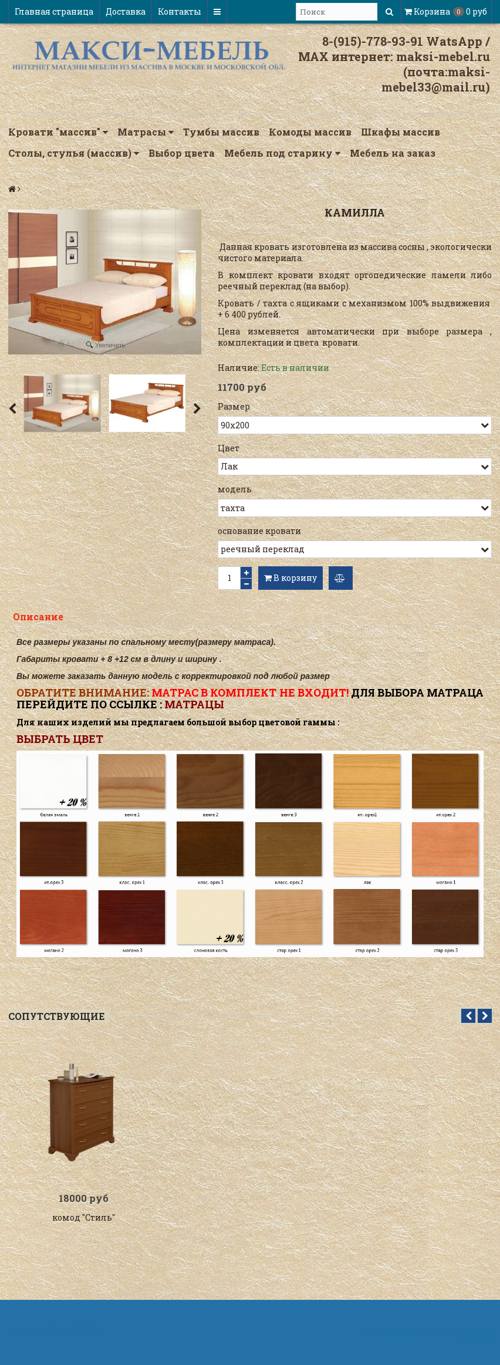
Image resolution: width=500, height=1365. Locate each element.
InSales (476, 1343)
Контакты (179, 11)
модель (235, 489)
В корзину (290, 577)
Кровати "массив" (58, 132)
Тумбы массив (221, 132)
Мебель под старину (282, 153)
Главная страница (54, 11)
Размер (234, 406)
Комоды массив (310, 132)
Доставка (126, 11)
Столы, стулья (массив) (73, 153)
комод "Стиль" (83, 1219)
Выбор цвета (181, 153)
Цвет (228, 448)
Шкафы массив (400, 132)
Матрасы (145, 132)
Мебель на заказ (392, 153)
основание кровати (259, 530)
